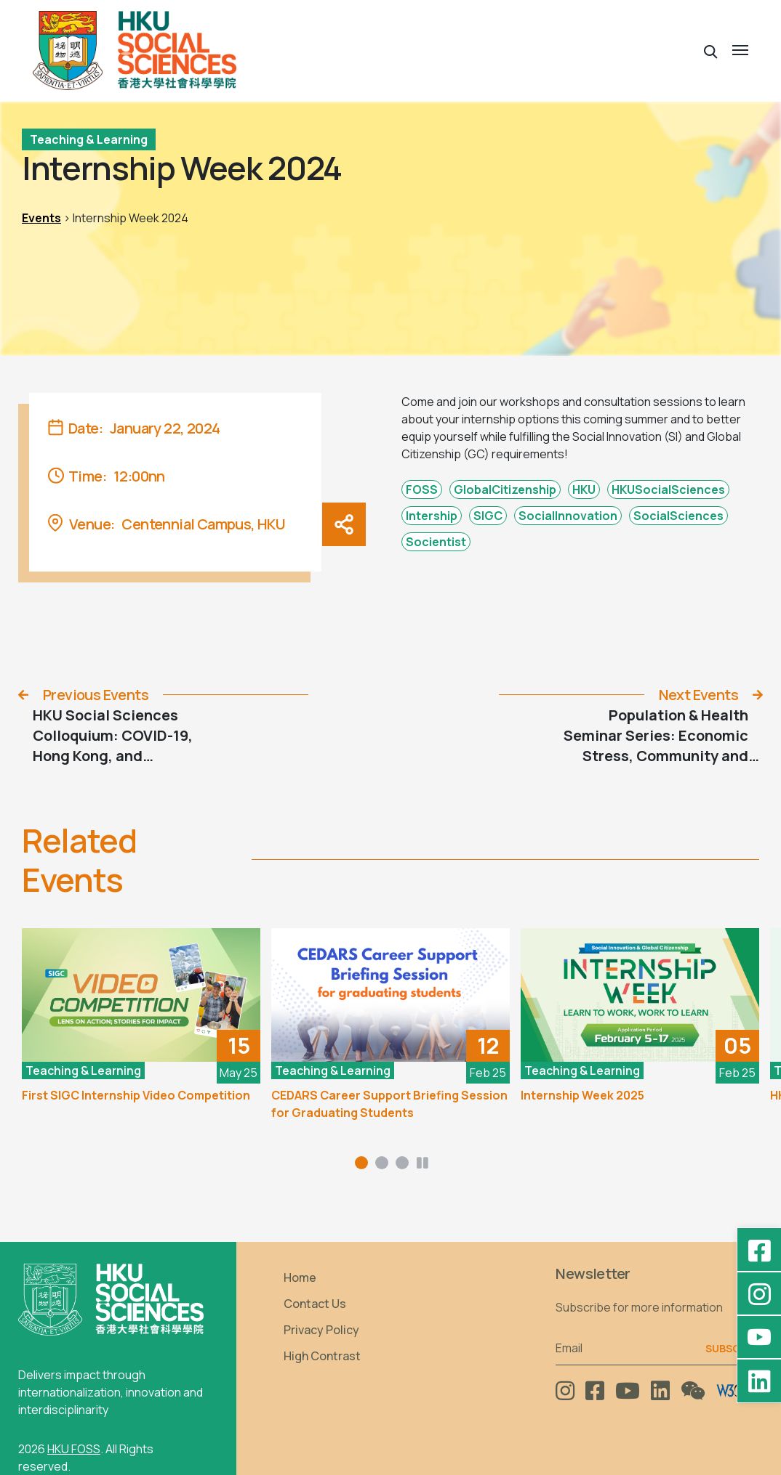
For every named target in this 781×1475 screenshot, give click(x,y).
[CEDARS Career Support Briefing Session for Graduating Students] (390, 995)
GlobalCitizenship (505, 489)
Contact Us (315, 1304)
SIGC (487, 516)
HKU (584, 489)
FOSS (422, 489)
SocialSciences (678, 516)
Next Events (698, 694)
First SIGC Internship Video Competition (136, 1095)
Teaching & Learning (89, 139)
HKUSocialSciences (668, 489)
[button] (711, 50)
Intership (431, 516)
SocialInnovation (567, 516)
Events (41, 218)
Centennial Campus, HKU (203, 524)
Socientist (436, 542)
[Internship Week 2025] (640, 995)
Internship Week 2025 (582, 1095)
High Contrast (322, 1356)
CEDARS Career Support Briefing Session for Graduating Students (389, 1104)
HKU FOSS (73, 1449)
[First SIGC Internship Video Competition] (141, 995)
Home (300, 1277)
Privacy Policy (321, 1330)
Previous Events (95, 694)
